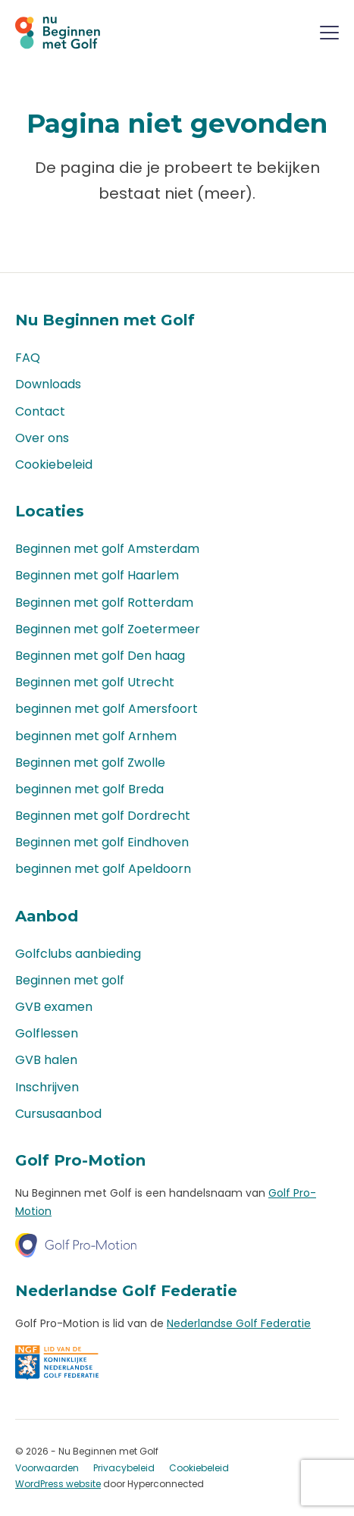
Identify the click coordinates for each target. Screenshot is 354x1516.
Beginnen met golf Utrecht (94, 682)
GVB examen (53, 1006)
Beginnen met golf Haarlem (97, 575)
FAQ (27, 357)
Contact (40, 411)
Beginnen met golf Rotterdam (104, 602)
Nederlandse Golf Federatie (239, 1323)
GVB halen (46, 1060)
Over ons (42, 438)
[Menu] (329, 35)
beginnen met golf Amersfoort (106, 708)
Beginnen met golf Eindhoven (102, 842)
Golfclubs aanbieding (78, 953)
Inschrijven (47, 1087)
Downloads (48, 384)
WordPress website (58, 1483)
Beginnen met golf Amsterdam (107, 548)
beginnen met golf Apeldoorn (103, 868)
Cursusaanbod (58, 1113)
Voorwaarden (47, 1467)
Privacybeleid (124, 1467)
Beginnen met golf (69, 980)
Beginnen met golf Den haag (100, 655)
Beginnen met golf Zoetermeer (107, 629)
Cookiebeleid (53, 464)
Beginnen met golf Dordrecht (102, 815)
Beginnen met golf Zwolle (90, 762)
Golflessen (46, 1033)
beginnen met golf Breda (89, 789)
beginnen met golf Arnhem (96, 736)
